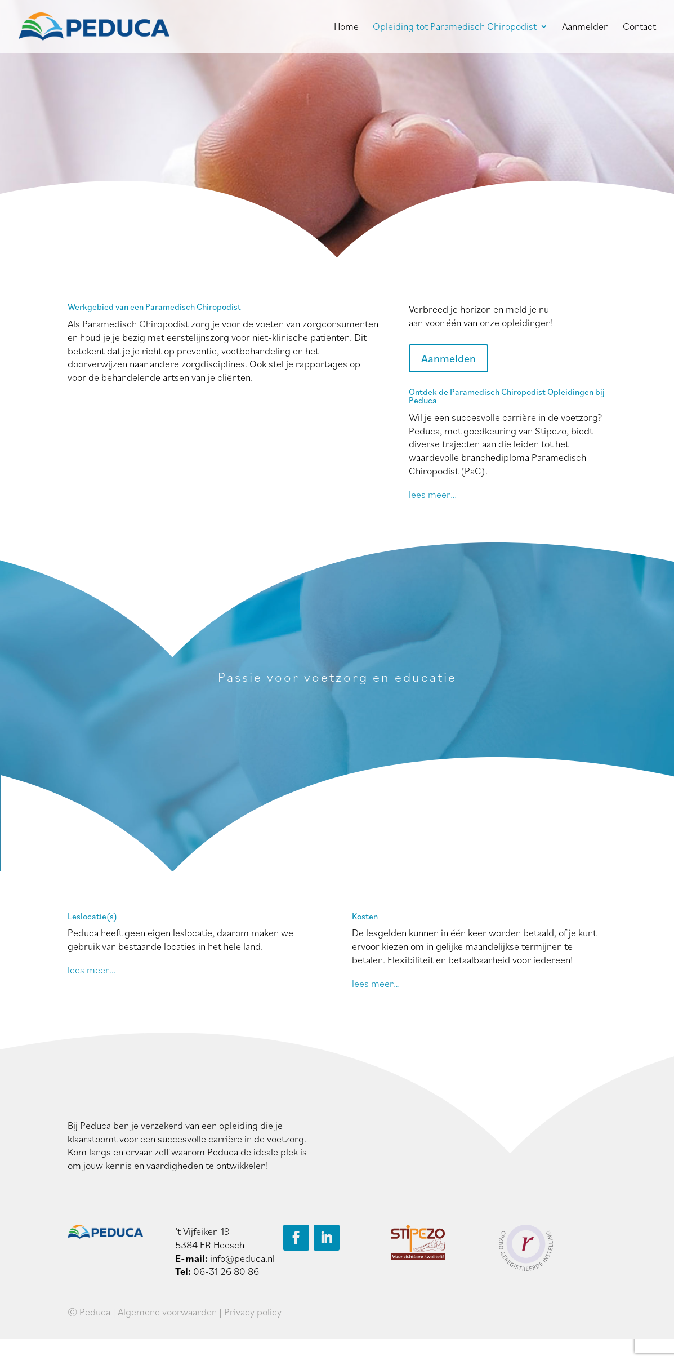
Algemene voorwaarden (167, 1311)
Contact (639, 28)
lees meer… (433, 494)
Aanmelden (585, 28)
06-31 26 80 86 (226, 1271)
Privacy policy (253, 1311)
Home (346, 28)
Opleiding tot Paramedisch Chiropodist (455, 28)
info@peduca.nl (242, 1258)
